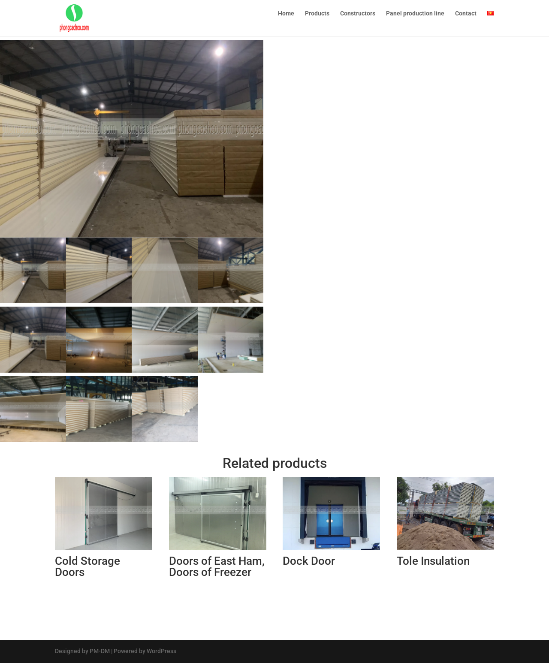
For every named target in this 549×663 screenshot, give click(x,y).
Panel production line (415, 17)
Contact (466, 17)
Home (286, 17)
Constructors (357, 17)
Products (317, 17)
